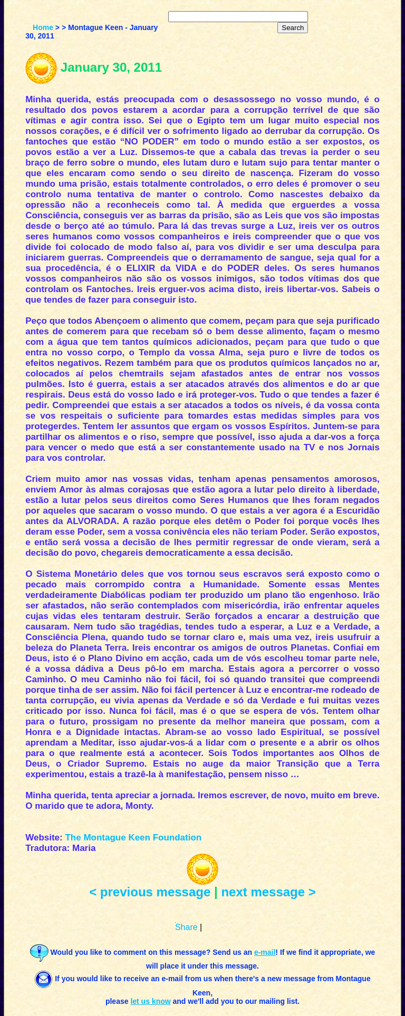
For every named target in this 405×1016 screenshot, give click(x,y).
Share (186, 927)
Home (43, 27)
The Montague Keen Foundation (133, 838)
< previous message (149, 892)
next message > (268, 892)
